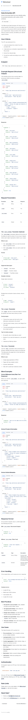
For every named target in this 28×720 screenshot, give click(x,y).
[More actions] (26, 2)
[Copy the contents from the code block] (25, 66)
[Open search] (24, 2)
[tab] (3, 83)
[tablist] (12, 83)
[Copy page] (5, 22)
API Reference (13, 698)
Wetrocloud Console (19, 675)
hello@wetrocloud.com (14, 696)
